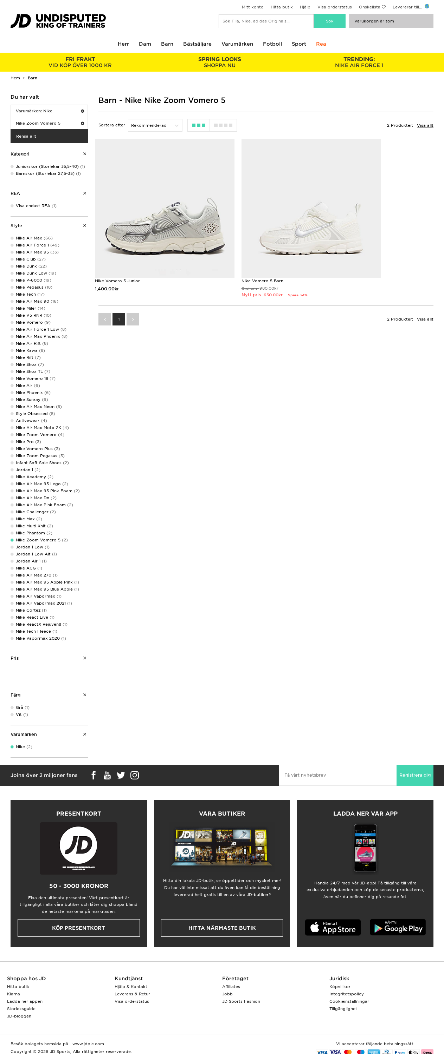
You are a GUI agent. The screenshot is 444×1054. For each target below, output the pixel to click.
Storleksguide (21, 1008)
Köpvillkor (339, 986)
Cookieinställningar (349, 1001)
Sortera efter (111, 125)
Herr (123, 44)
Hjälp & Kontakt (131, 986)
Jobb (227, 994)
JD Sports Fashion (241, 1001)
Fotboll (272, 44)
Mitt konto (253, 7)
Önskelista (369, 7)
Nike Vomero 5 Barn (234, 253)
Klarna (13, 994)
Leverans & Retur (132, 994)
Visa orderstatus (334, 7)
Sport (299, 44)
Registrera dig (415, 775)
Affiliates (231, 986)
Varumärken (237, 44)
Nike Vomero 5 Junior (117, 253)
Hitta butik (282, 7)
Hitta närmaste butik (222, 928)
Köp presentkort (78, 928)
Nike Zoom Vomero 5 (50, 123)
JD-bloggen (19, 1016)
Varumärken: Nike (50, 110)
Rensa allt (26, 136)
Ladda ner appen (25, 1001)
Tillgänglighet (343, 1008)
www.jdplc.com (87, 1043)
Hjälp (305, 7)
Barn (167, 44)
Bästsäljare (197, 44)
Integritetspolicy (346, 994)
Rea (321, 44)
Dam (145, 44)
